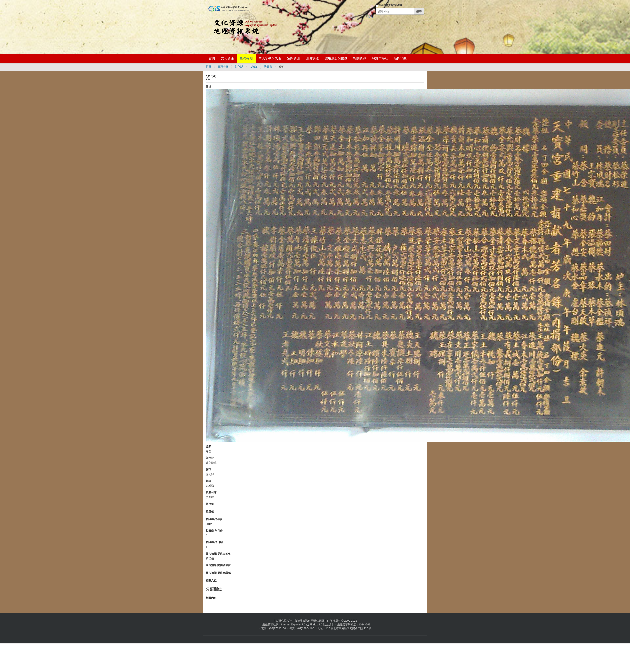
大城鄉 (253, 66)
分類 (208, 446)
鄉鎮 (208, 480)
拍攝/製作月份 (214, 530)
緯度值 (210, 511)
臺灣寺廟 (246, 58)
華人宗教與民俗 (269, 58)
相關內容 (211, 597)
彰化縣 (239, 66)
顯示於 (210, 457)
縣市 (208, 469)
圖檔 (208, 86)
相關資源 (359, 58)
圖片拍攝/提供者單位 (218, 565)
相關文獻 (211, 580)
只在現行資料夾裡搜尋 (390, 5)
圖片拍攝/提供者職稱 (218, 572)
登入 (370, 16)
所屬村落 (211, 492)
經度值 (210, 503)
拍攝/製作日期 (214, 542)
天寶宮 (268, 66)
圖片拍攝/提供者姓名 (218, 553)
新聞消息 (400, 58)
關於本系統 (380, 58)
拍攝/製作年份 (214, 519)
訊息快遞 (312, 58)
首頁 (212, 58)
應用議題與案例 (336, 58)
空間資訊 (293, 58)
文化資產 (227, 58)
